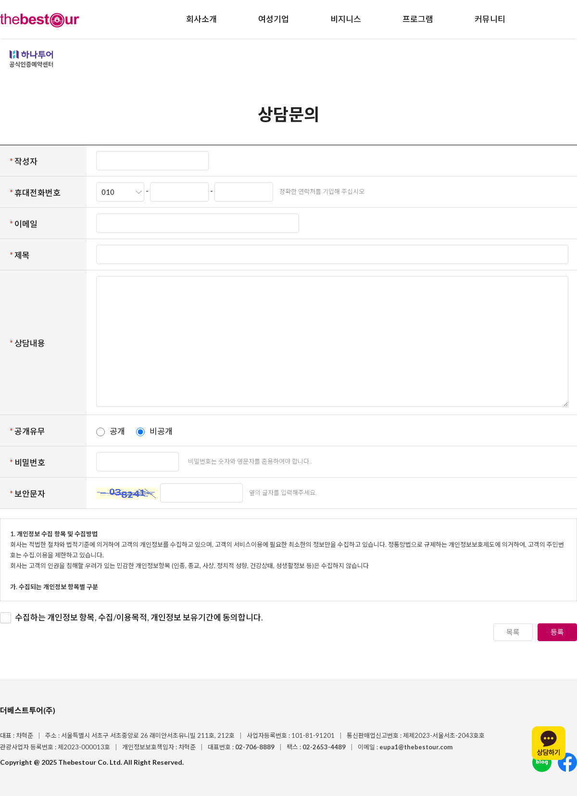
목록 (513, 632)
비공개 (161, 431)
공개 (117, 431)
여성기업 (273, 19)
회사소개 (201, 19)
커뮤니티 (490, 19)
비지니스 (345, 19)
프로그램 (417, 19)
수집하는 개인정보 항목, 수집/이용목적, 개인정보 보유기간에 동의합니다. (139, 617)
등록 (557, 632)
